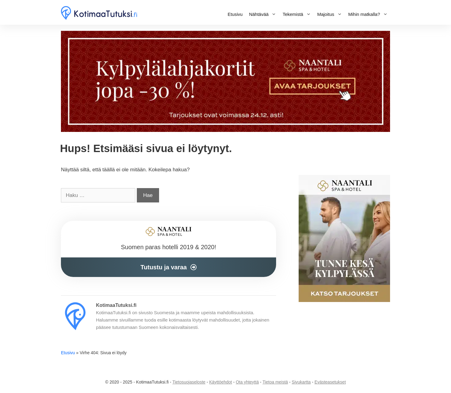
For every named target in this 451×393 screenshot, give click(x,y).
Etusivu (235, 14)
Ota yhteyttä (247, 382)
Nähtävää (264, 14)
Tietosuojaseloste (188, 382)
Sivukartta (301, 382)
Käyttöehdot (220, 382)
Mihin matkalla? (369, 14)
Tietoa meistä (275, 382)
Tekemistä (297, 14)
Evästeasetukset (330, 382)
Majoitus (330, 14)
